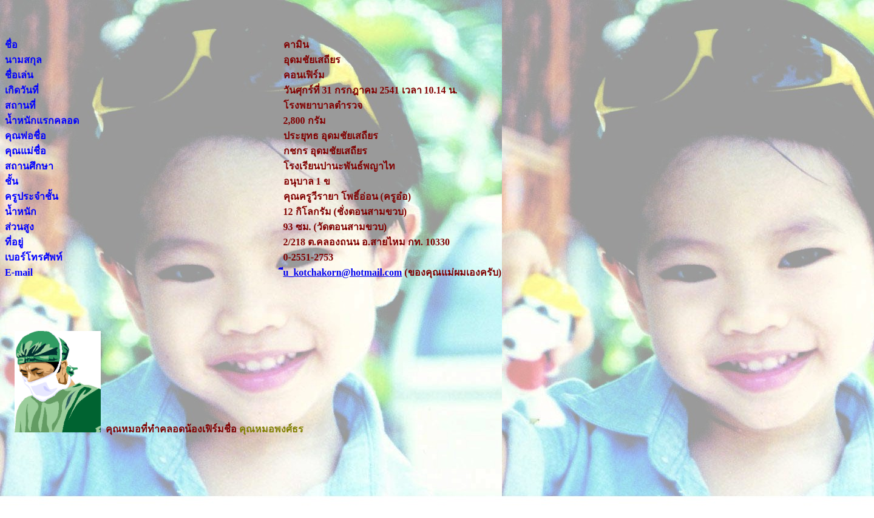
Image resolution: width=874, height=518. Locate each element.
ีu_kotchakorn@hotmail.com (342, 272)
